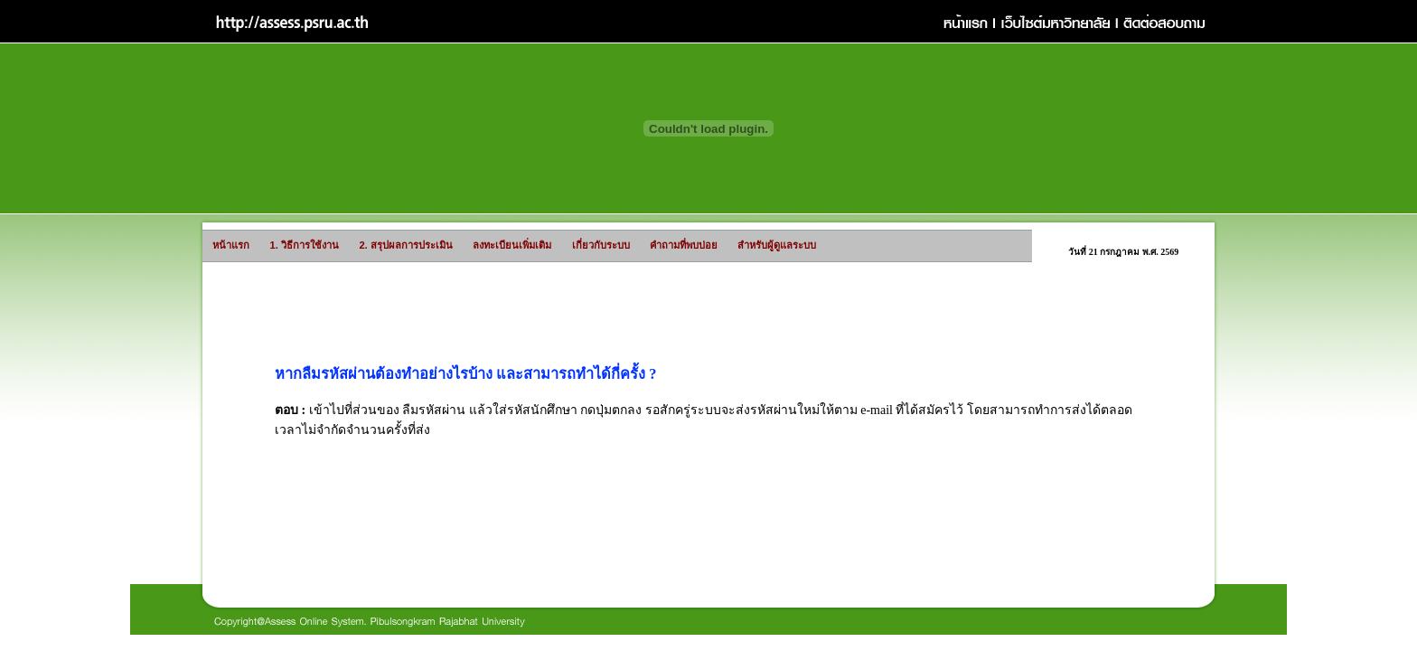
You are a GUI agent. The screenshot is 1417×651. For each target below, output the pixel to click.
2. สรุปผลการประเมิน (364, 245)
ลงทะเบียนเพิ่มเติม (478, 245)
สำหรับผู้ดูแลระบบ (742, 245)
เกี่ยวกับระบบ (577, 245)
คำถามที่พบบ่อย (655, 245)
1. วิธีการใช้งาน (275, 245)
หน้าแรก (217, 245)
